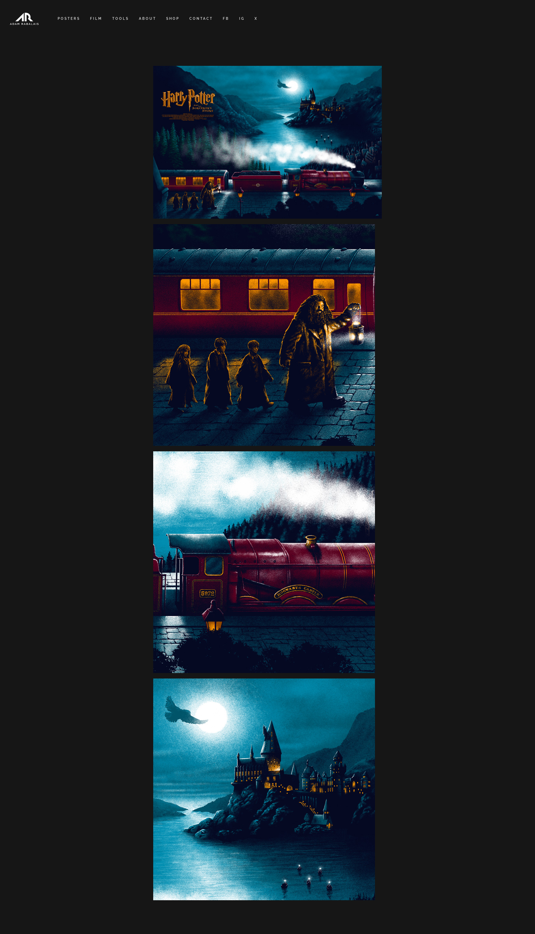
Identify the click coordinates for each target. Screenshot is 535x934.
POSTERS (69, 18)
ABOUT (147, 18)
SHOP (172, 18)
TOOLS (120, 18)
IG (242, 18)
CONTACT (201, 18)
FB (226, 18)
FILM (96, 18)
